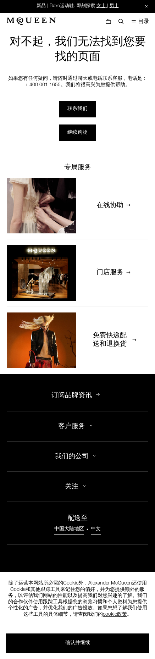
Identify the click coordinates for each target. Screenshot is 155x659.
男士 (114, 6)
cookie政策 (115, 614)
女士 (101, 6)
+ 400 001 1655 (43, 85)
